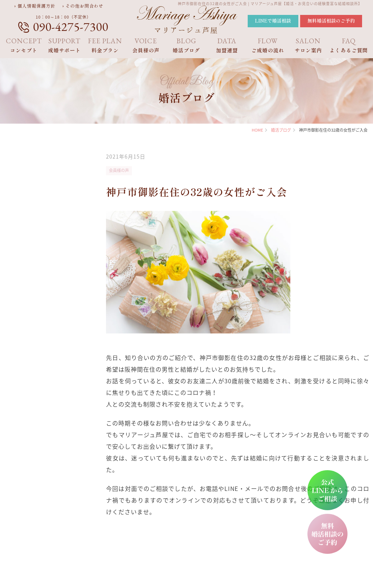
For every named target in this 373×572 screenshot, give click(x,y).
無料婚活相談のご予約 (331, 20)
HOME (257, 130)
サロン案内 (308, 45)
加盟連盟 (227, 45)
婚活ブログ (186, 45)
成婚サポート (64, 45)
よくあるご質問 (349, 45)
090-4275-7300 (70, 27)
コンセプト (24, 45)
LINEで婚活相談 (273, 20)
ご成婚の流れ (267, 45)
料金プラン (105, 45)
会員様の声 (146, 45)
